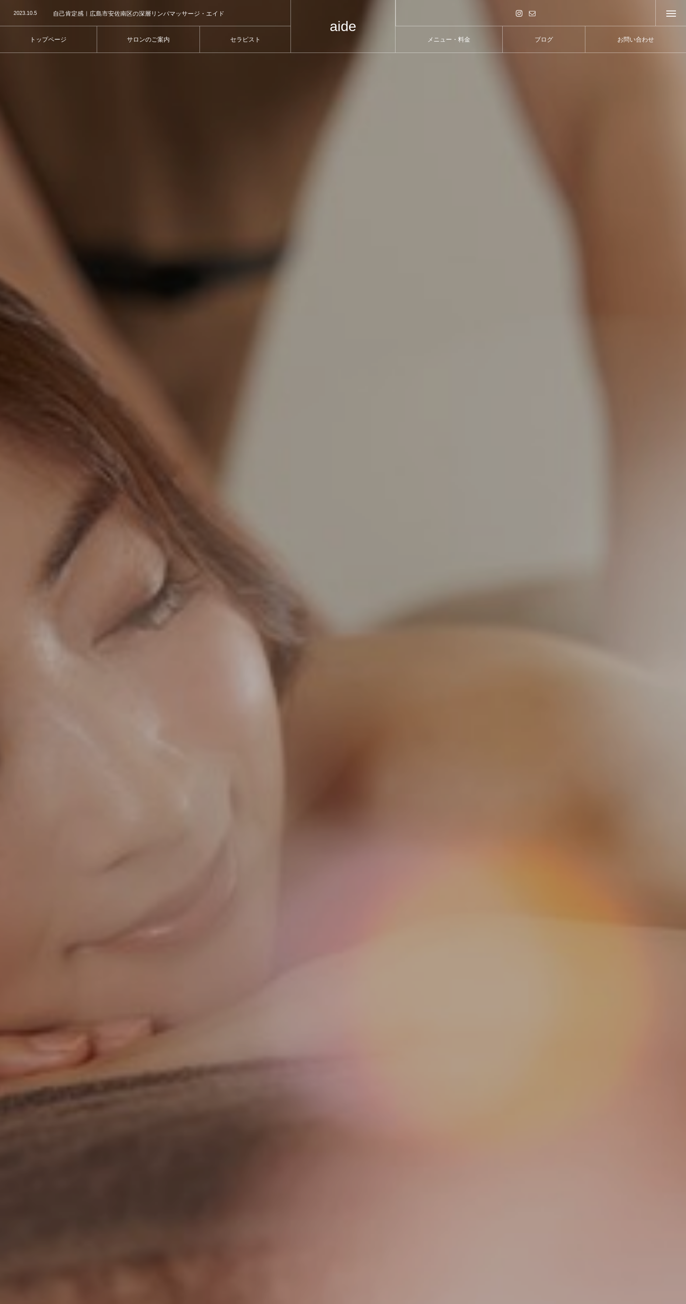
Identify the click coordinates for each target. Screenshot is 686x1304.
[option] (145, 13)
